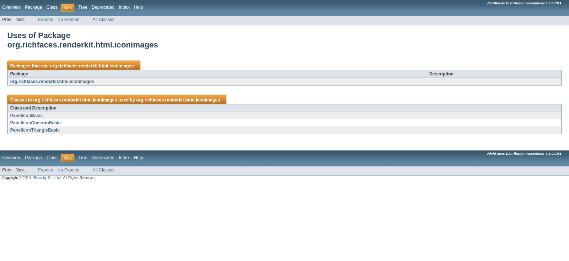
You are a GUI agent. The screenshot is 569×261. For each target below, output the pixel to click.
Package (33, 7)
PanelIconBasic (26, 115)
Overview (11, 7)
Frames (45, 19)
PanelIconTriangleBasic (35, 130)
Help (138, 7)
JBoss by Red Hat (46, 178)
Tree (82, 7)
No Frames (68, 19)
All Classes (103, 19)
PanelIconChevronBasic (35, 122)
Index (124, 7)
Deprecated (103, 7)
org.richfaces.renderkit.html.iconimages (92, 66)
